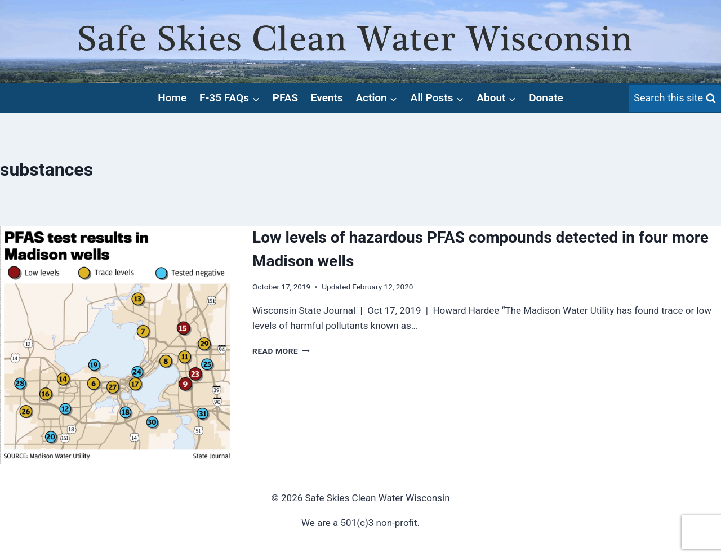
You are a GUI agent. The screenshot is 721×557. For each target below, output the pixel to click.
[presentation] (117, 345)
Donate (546, 97)
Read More (281, 350)
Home (172, 97)
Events (327, 97)
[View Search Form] (675, 98)
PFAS (285, 97)
